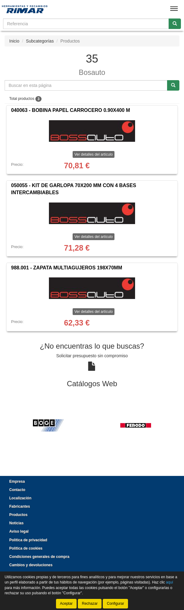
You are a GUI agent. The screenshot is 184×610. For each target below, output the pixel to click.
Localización (20, 498)
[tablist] (92, 425)
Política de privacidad (28, 540)
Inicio (14, 41)
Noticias (16, 523)
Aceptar (66, 603)
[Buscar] (175, 23)
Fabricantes (19, 506)
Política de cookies (25, 548)
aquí (169, 582)
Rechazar (90, 603)
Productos (18, 515)
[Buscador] (86, 23)
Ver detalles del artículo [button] (93, 154)
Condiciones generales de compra (39, 557)
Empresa (17, 481)
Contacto (17, 490)
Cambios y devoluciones (31, 565)
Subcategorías (40, 41)
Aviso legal (19, 531)
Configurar (115, 603)
